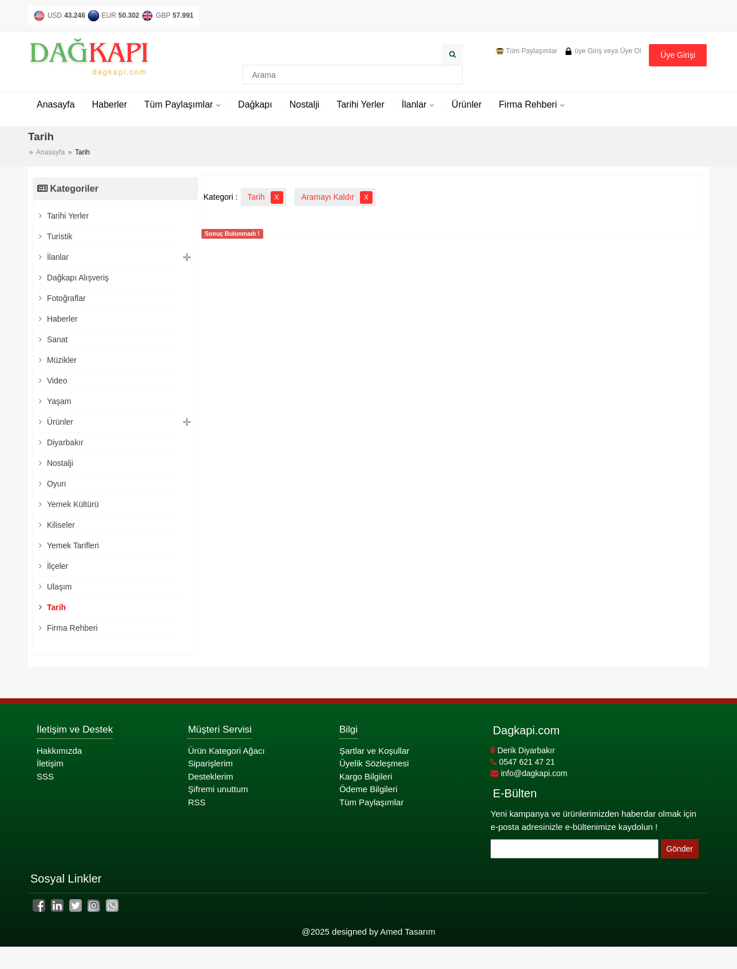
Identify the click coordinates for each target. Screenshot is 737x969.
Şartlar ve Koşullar (374, 751)
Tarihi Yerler (360, 104)
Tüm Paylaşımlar (526, 51)
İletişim (50, 763)
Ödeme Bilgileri (368, 789)
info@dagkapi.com (528, 773)
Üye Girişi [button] (677, 55)
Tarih (55, 607)
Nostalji (304, 104)
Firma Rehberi (528, 104)
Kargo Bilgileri (366, 776)
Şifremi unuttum (218, 789)
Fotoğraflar (65, 298)
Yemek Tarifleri (72, 545)
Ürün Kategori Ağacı (226, 751)
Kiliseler (60, 524)
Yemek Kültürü (71, 504)
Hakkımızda (59, 751)
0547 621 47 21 (522, 761)
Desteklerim (210, 776)
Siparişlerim (210, 763)
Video (56, 380)
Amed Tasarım (407, 931)
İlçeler (56, 566)
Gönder (679, 848)
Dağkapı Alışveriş (77, 277)
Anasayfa (56, 104)
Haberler (109, 104)
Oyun (55, 483)
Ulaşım (58, 586)
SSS (45, 776)
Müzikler (61, 360)
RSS (196, 802)
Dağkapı (255, 104)
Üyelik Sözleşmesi (374, 763)
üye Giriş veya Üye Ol (602, 51)
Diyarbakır (64, 442)
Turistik (58, 236)
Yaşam (58, 401)
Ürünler (466, 104)
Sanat (56, 339)
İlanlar (414, 104)
